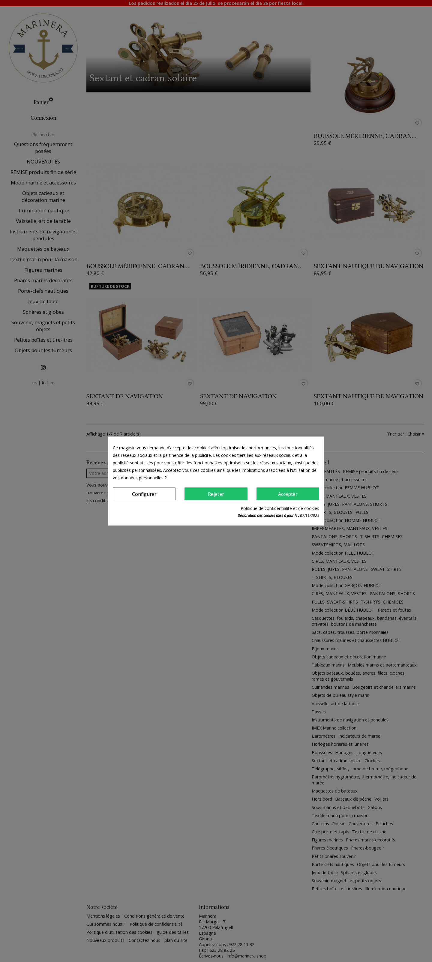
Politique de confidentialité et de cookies (280, 508)
